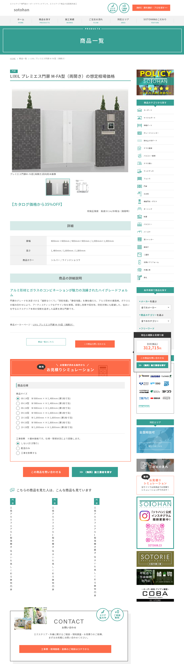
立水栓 (143, 189)
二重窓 (143, 246)
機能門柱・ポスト (149, 196)
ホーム (20, 21)
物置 (142, 210)
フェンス (144, 174)
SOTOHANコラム (131, 635)
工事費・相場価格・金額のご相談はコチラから (65, 590)
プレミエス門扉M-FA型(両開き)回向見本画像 (70, 131)
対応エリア (123, 21)
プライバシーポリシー (163, 640)
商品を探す (44, 21)
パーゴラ (144, 224)
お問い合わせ (159, 624)
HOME (13, 58)
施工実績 (69, 21)
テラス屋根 (145, 146)
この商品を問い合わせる (94, 342)
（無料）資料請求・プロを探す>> (151, 7)
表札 (142, 268)
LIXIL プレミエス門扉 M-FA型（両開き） (53, 324)
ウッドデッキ (147, 167)
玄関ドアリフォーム (150, 253)
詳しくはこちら (155, 434)
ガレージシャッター (150, 131)
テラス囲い (145, 160)
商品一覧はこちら (46, 342)
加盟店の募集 (159, 630)
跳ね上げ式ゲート (149, 138)
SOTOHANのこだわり (155, 21)
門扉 (142, 181)
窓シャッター (147, 232)
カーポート (145, 110)
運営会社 (157, 635)
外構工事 (144, 260)
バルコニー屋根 (148, 153)
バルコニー (145, 217)
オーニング (145, 203)
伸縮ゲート (145, 124)
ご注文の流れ (96, 21)
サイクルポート (148, 117)
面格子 (143, 239)
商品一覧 (23, 58)
